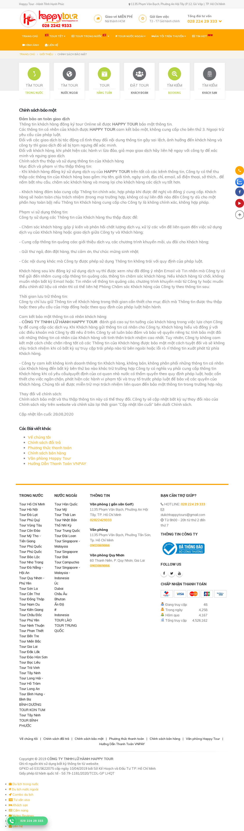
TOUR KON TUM (32, 710)
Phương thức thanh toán (49, 447)
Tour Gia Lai (28, 646)
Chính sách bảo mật (89, 739)
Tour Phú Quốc (30, 546)
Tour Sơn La (28, 588)
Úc (56, 583)
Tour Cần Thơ (29, 594)
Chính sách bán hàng (47, 452)
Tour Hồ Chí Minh (32, 504)
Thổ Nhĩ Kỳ (62, 525)
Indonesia (61, 615)
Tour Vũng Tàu (30, 525)
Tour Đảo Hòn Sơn (33, 657)
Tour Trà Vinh (29, 668)
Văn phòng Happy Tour (49, 458)
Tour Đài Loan (65, 536)
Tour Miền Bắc (30, 641)
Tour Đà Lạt (28, 515)
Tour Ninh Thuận (31, 625)
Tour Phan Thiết (31, 631)
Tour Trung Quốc (67, 530)
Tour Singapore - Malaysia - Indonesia (67, 572)
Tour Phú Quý (29, 520)
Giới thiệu (46, 54)
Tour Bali (61, 557)
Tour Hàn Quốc (66, 504)
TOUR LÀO (63, 620)
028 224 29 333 (193, 504)
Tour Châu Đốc (30, 615)
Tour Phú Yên (29, 620)
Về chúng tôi (39, 437)
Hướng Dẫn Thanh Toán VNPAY (57, 463)
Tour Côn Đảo (29, 530)
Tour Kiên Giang (31, 610)
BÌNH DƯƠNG (30, 704)
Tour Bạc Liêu (29, 662)
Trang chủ (27, 54)
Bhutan (59, 599)
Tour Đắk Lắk (29, 652)
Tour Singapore (66, 552)
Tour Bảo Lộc (29, 557)
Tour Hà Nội (28, 509)
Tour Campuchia (66, 562)
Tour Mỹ (60, 509)
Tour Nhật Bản (65, 520)
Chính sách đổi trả (44, 442)
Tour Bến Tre (29, 636)
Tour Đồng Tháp (31, 599)
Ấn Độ (59, 604)
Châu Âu (60, 594)
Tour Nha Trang (31, 562)
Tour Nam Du (29, 604)
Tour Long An (29, 689)
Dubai (58, 588)
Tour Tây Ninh (30, 673)
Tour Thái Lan (65, 515)
